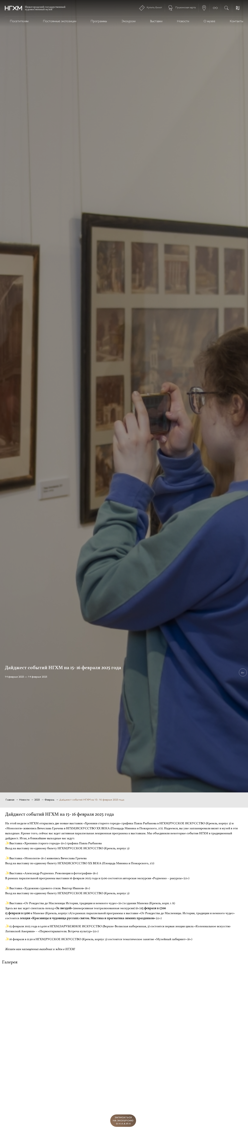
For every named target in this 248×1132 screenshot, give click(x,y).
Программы (99, 21)
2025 (37, 800)
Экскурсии (129, 21)
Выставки (156, 21)
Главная (10, 800)
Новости (183, 21)
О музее (209, 21)
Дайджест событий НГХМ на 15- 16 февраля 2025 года (91, 800)
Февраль (49, 800)
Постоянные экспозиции (59, 21)
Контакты (236, 21)
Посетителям (19, 21)
